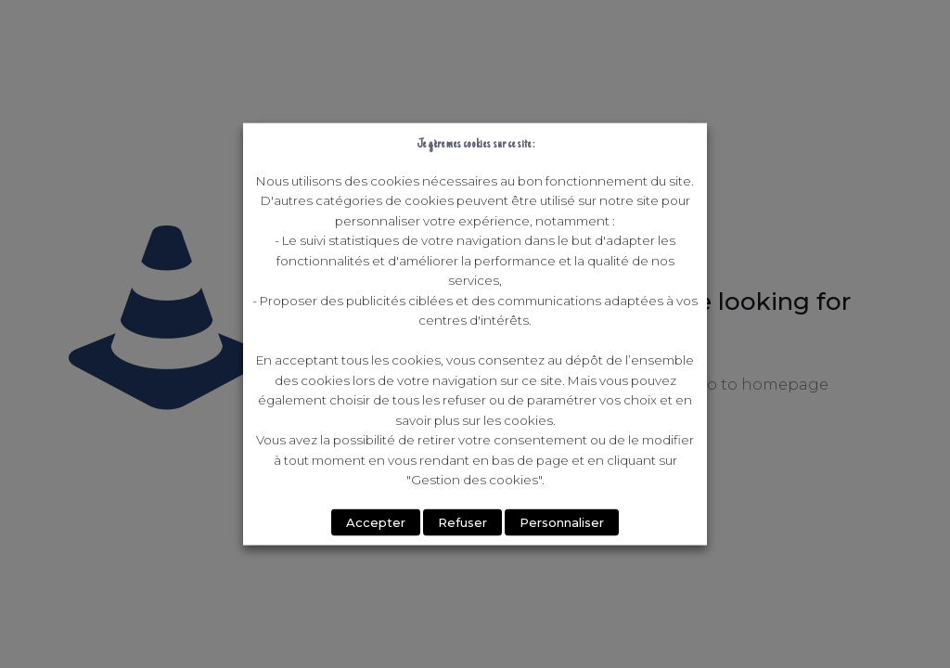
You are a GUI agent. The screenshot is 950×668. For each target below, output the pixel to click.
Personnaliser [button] (562, 521)
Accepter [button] (375, 521)
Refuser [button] (462, 521)
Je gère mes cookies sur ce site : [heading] (475, 144)
